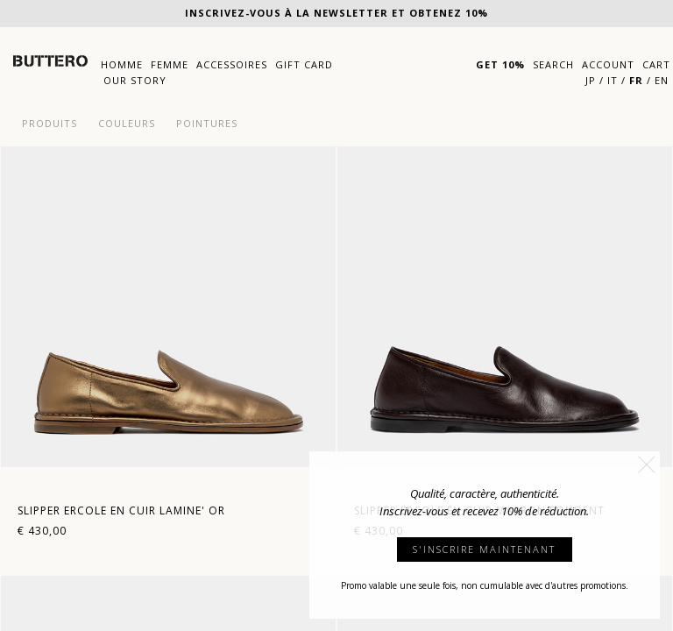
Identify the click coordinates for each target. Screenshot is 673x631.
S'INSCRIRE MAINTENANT (484, 549)
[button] (647, 464)
